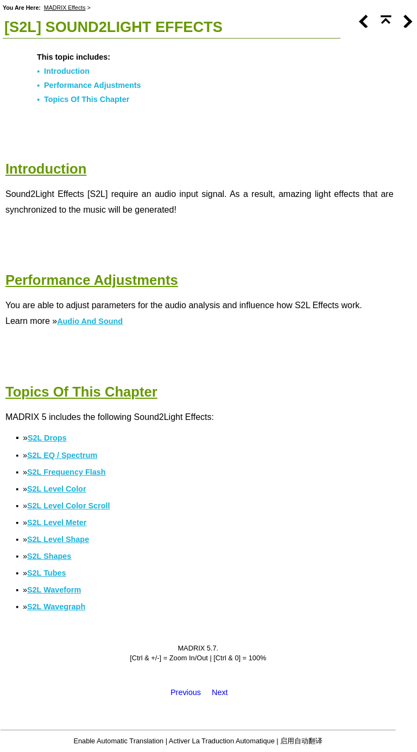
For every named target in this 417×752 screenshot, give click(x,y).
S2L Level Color (56, 489)
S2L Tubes (46, 573)
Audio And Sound (90, 321)
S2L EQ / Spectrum (62, 455)
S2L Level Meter (56, 522)
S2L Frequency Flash (66, 472)
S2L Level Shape (58, 539)
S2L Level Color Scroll (68, 505)
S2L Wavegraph (56, 606)
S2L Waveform (54, 589)
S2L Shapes (49, 556)
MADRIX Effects (65, 7)
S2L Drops (47, 438)
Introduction (67, 71)
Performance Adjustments (92, 85)
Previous (185, 692)
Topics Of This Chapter (86, 99)
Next (220, 692)
